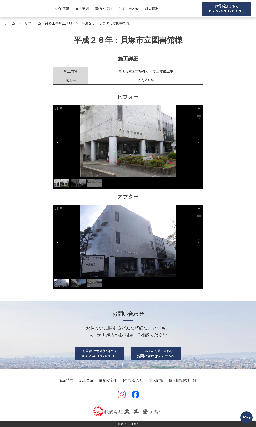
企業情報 (62, 9)
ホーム (10, 23)
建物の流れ (103, 9)
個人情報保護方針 (183, 380)
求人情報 (152, 9)
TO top (246, 417)
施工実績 (82, 9)
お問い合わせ (128, 9)
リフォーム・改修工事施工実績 (48, 23)
